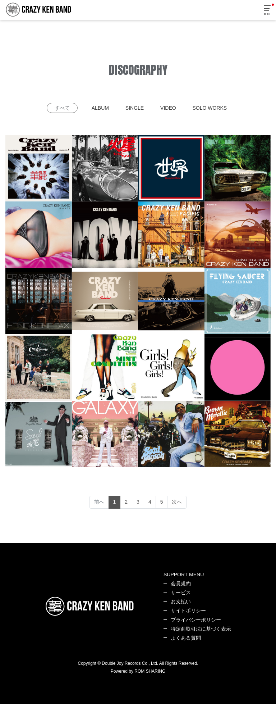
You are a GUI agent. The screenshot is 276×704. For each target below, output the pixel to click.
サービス (181, 592)
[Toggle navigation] (267, 11)
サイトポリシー (188, 610)
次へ (177, 502)
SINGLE (134, 108)
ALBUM (100, 108)
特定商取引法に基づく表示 (201, 629)
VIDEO (168, 108)
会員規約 (181, 583)
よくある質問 (186, 638)
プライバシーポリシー (196, 620)
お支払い (181, 601)
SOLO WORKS (210, 108)
